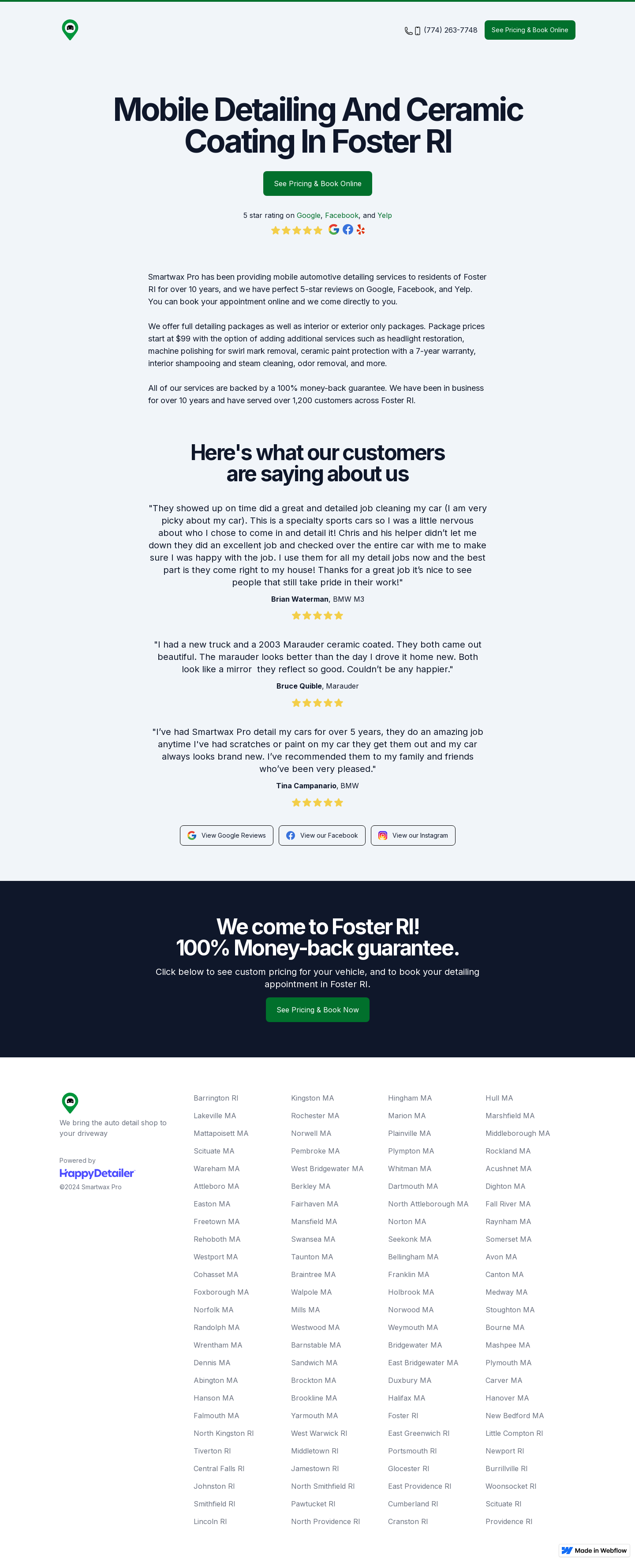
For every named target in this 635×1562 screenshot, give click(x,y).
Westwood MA (315, 1327)
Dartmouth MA (413, 1186)
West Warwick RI (319, 1433)
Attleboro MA (216, 1186)
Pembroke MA (315, 1150)
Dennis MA (212, 1362)
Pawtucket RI (313, 1503)
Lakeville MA (215, 1115)
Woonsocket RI (511, 1486)
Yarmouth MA (314, 1415)
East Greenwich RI (419, 1433)
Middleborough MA (518, 1133)
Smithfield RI (214, 1503)
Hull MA (499, 1098)
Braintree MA (313, 1274)
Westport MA (216, 1256)
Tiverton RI (212, 1450)
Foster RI (403, 1415)
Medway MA (507, 1292)
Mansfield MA (314, 1221)
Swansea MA (313, 1239)
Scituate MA (214, 1150)
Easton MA (212, 1203)
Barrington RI (216, 1098)
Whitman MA (410, 1168)
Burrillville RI (507, 1468)
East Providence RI (420, 1486)
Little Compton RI (514, 1433)
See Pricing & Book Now (317, 1009)
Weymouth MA (413, 1327)
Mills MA (305, 1309)
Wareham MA (217, 1168)
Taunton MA (312, 1256)
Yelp (384, 215)
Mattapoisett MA (221, 1133)
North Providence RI (325, 1521)
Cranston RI (408, 1521)
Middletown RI (315, 1450)
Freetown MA (217, 1221)
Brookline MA (314, 1397)
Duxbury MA (410, 1380)
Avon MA (501, 1256)
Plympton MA (411, 1150)
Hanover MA (507, 1397)
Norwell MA (311, 1133)
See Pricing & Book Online (530, 30)
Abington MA (216, 1380)
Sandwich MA (314, 1362)
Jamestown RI (315, 1468)
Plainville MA (409, 1133)
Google (309, 215)
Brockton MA (313, 1380)
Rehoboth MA (217, 1239)
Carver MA (504, 1380)
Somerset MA (509, 1239)
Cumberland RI (413, 1503)
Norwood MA (411, 1309)
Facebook (342, 215)
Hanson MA (214, 1397)
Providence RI (509, 1521)
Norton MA (407, 1221)
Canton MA (505, 1274)
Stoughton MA (510, 1309)
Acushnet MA (509, 1168)
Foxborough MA (221, 1292)
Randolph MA (217, 1327)
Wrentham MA (218, 1345)
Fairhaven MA (315, 1203)
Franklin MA (409, 1274)
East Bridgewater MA (423, 1362)
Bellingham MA (413, 1256)
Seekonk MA (410, 1239)
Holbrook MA (411, 1292)
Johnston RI (214, 1486)
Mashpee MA (508, 1345)
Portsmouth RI (412, 1450)
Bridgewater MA (415, 1345)
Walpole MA (311, 1292)
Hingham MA (410, 1098)
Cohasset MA (216, 1274)
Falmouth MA (216, 1415)
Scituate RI (504, 1503)
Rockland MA (508, 1150)
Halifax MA (407, 1397)
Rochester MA (315, 1115)
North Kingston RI (224, 1433)
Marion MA (407, 1115)
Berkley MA (311, 1186)
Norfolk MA (214, 1309)
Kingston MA (312, 1098)
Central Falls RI (219, 1468)
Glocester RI (409, 1468)
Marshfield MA (510, 1115)
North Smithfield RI (323, 1486)
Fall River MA (508, 1203)
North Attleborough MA (428, 1203)
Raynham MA (508, 1221)
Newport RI (505, 1450)
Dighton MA (506, 1186)
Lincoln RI (210, 1521)
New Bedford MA (515, 1415)
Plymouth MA (509, 1362)
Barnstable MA (316, 1345)
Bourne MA (505, 1327)
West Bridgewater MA (327, 1168)
